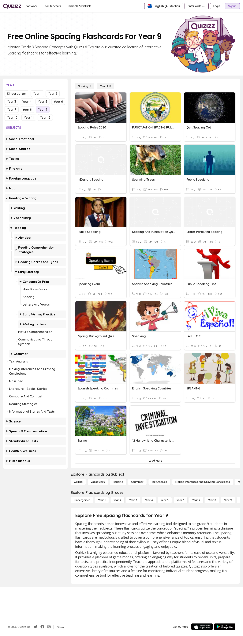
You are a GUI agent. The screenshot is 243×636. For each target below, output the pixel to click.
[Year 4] (149, 500)
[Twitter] (35, 627)
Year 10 (12, 117)
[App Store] (202, 626)
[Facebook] (42, 627)
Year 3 (11, 101)
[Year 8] (212, 500)
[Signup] (232, 6)
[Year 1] (102, 500)
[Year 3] (133, 500)
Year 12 (45, 117)
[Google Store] (224, 626)
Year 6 (58, 101)
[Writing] (78, 482)
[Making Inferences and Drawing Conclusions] (202, 482)
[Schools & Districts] (79, 6)
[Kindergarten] (82, 500)
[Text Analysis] (159, 482)
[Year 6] (180, 500)
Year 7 (11, 109)
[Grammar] (137, 482)
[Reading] (118, 482)
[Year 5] (165, 500)
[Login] (216, 6)
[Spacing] (84, 86)
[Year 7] (196, 500)
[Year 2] (117, 500)
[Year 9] (105, 86)
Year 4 (27, 101)
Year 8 (27, 109)
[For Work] (31, 6)
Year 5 (42, 101)
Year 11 (29, 117)
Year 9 (42, 109)
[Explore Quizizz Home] (12, 6)
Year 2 (52, 93)
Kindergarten (17, 93)
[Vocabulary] (97, 482)
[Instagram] (49, 627)
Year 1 (37, 93)
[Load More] (155, 461)
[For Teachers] (53, 6)
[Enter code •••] (196, 6)
